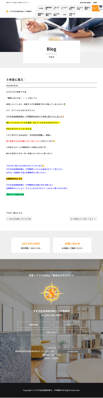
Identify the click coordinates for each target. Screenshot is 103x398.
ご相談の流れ (72, 8)
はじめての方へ (95, 8)
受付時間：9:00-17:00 (30, 244)
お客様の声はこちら (14, 178)
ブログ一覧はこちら (14, 213)
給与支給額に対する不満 (19, 218)
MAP (95, 2)
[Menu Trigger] (100, 7)
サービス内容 (80, 8)
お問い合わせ (72, 14)
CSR (64, 14)
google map (73, 351)
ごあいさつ (56, 8)
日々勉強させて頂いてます (83, 218)
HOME (41, 8)
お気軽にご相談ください (72, 244)
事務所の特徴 (41, 14)
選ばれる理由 (49, 14)
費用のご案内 (88, 8)
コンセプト (64, 8)
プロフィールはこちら (15, 194)
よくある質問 (56, 14)
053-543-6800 (85, 2)
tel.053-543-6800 (51, 315)
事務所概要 (49, 8)
